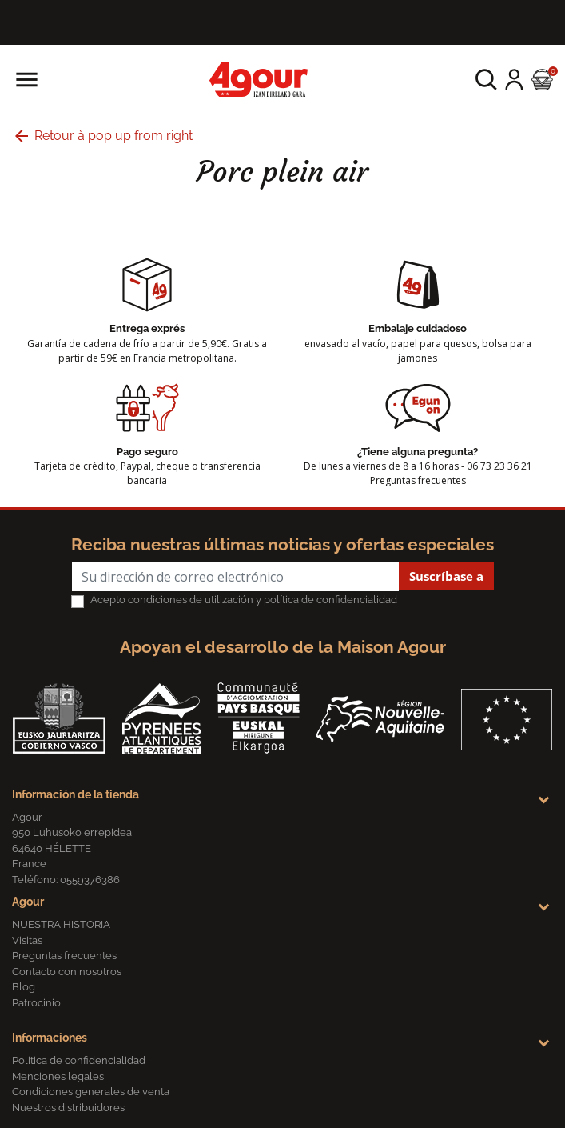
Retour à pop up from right (102, 135)
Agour (28, 901)
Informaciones (49, 1037)
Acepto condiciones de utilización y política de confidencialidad (243, 600)
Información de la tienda (75, 794)
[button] (486, 79)
